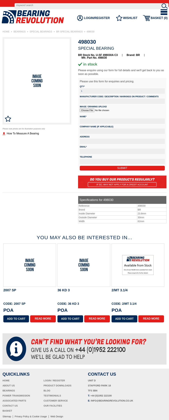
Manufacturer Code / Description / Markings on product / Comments (119, 96)
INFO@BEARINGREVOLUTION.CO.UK (112, 400)
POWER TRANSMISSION (16, 395)
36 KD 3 (63, 290)
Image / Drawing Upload (93, 107)
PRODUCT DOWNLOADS (57, 385)
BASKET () (158, 21)
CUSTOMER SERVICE (56, 400)
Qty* (82, 86)
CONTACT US (10, 405)
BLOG (47, 390)
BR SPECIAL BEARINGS (69, 31)
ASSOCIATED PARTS (14, 400)
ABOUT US (9, 385)
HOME (6, 31)
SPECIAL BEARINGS (41, 31)
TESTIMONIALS (52, 395)
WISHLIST (130, 21)
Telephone (86, 157)
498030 (90, 31)
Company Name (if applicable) (96, 126)
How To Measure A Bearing (23, 133)
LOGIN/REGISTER (97, 21)
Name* (83, 116)
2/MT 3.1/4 (120, 290)
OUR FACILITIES (53, 405)
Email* (83, 147)
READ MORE (43, 318)
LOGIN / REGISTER (54, 380)
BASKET (7, 410)
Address (85, 137)
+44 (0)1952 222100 (101, 395)
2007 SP (9, 290)
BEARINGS (20, 31)
